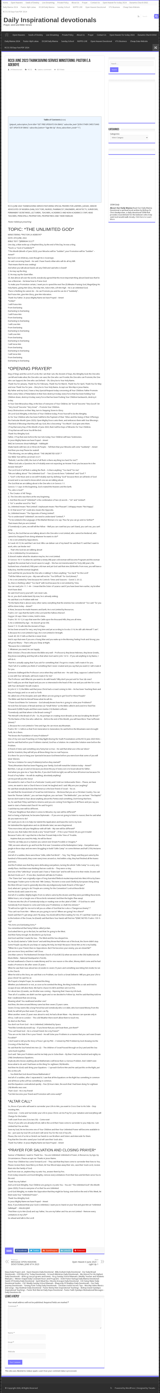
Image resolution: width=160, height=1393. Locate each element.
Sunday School (63, 7)
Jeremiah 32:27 (33, 457)
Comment (13, 1306)
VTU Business (114, 7)
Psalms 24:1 (13, 613)
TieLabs (151, 1388)
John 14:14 (63, 656)
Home (5, 3)
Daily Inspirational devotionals (50, 20)
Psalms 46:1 (21, 835)
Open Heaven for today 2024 (115, 3)
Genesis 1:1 (60, 483)
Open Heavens (17, 3)
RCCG (30, 70)
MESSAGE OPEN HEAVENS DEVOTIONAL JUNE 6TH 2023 (26, 1262)
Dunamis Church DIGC (139, 3)
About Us (75, 3)
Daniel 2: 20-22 (75, 580)
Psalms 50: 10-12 (15, 619)
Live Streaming (48, 3)
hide (63, 120)
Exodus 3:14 (69, 629)
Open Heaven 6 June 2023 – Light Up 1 (82, 1262)
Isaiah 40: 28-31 (15, 636)
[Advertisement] (54, 94)
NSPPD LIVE (77, 7)
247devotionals (16, 70)
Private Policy (63, 3)
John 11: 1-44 (25, 586)
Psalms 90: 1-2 (14, 729)
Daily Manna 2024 (10, 7)
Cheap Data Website (131, 7)
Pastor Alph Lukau (28, 7)
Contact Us (95, 3)
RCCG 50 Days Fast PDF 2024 (15, 12)
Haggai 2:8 (12, 616)
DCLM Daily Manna (46, 7)
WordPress (130, 1388)
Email (11, 1342)
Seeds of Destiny (32, 3)
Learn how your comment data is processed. (58, 1371)
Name (11, 1333)
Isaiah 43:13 (15, 543)
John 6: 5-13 (15, 689)
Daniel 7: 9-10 (14, 626)
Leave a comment (44, 70)
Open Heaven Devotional (95, 7)
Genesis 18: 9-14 (17, 560)
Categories (114, 134)
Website (11, 1351)
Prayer (85, 3)
